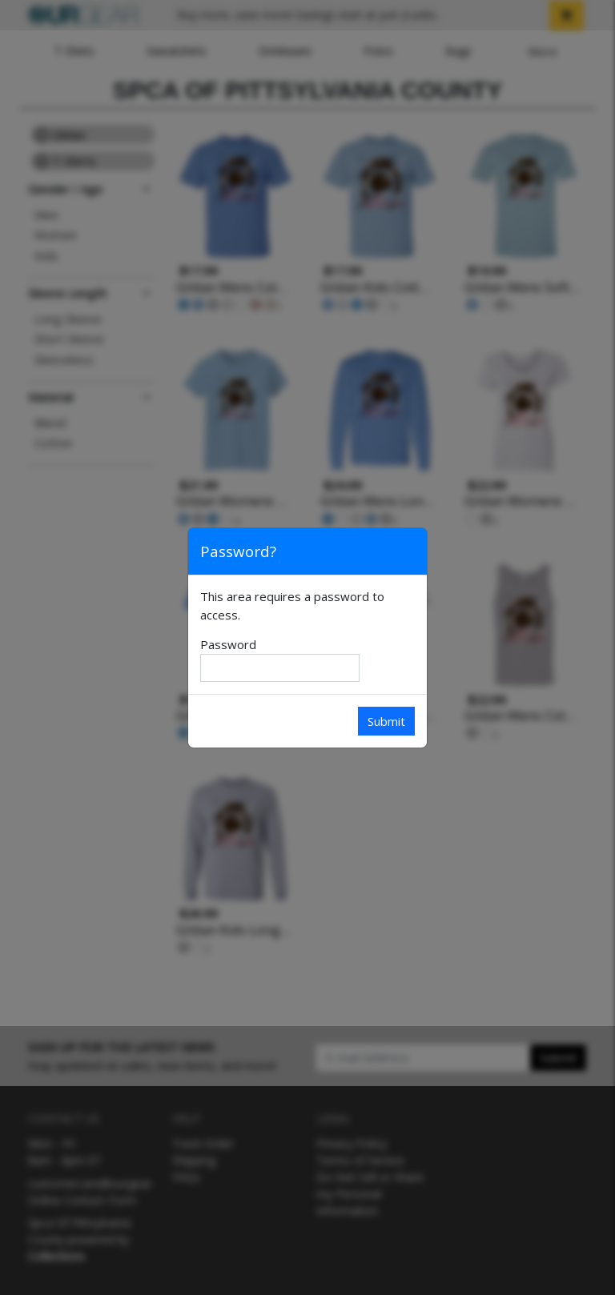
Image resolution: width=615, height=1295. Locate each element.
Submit (386, 721)
